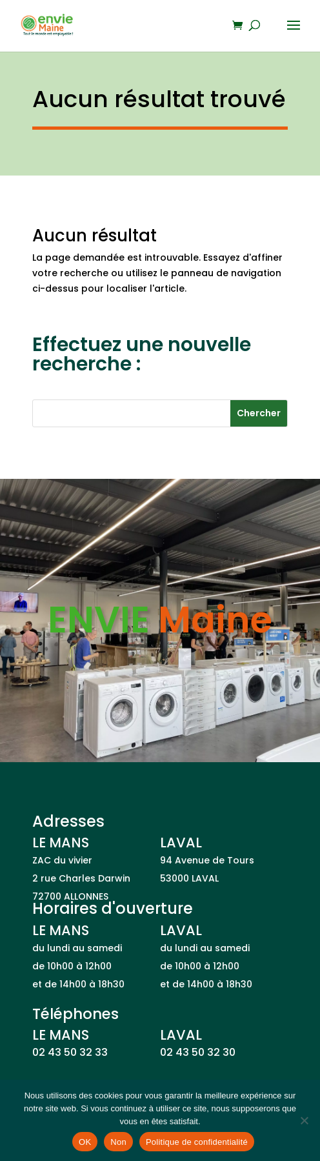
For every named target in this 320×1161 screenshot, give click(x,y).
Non (118, 1142)
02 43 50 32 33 (70, 1052)
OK (85, 1142)
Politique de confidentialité (197, 1142)
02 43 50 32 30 (197, 1052)
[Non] (303, 1120)
